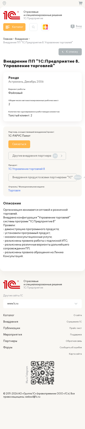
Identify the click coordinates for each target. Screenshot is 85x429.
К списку (72, 51)
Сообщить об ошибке (71, 347)
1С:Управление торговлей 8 (26, 169)
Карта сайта (75, 354)
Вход (79, 26)
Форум (7, 347)
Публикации (11, 328)
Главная (7, 39)
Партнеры (10, 341)
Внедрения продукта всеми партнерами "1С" (44, 177)
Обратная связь (74, 341)
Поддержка (76, 334)
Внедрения (21, 39)
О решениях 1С (74, 322)
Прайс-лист (75, 328)
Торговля (14, 190)
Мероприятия (12, 334)
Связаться (19, 144)
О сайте (78, 315)
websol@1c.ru (32, 397)
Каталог (8, 315)
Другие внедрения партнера (35, 155)
